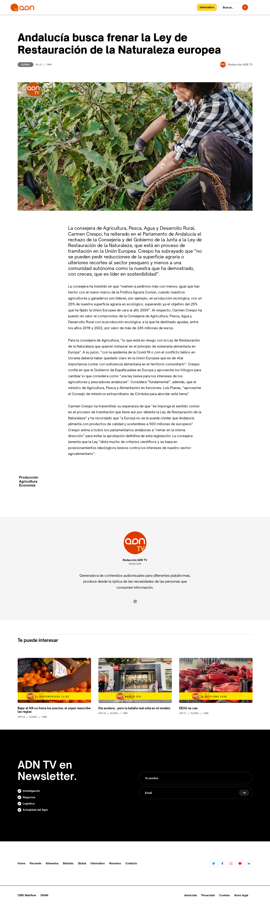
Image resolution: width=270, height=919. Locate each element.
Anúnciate (190, 895)
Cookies (224, 895)
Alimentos (52, 863)
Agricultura (28, 481)
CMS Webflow (27, 895)
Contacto (131, 863)
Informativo (97, 863)
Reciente (35, 863)
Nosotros (115, 863)
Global (25, 64)
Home (21, 863)
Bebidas (68, 863)
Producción (28, 477)
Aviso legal (241, 895)
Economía (27, 485)
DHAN (44, 895)
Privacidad (208, 895)
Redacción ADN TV (135, 560)
